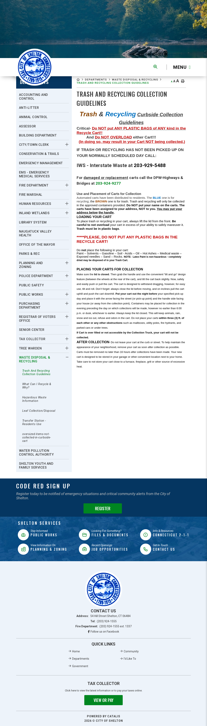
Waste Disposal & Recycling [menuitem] (34, 359)
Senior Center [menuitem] (31, 330)
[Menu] (179, 67)
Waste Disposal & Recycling (103, 84)
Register (102, 508)
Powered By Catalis (103, 716)
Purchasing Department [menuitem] (30, 305)
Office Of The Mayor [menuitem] (37, 245)
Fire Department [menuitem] (34, 185)
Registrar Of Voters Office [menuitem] (37, 319)
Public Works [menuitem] (31, 294)
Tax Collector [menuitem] (32, 339)
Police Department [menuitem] (36, 276)
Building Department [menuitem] (38, 135)
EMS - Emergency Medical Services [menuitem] (34, 174)
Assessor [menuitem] (27, 126)
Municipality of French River (34, 67)
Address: (103, 616)
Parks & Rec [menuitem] (29, 254)
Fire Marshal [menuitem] (30, 195)
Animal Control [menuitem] (33, 117)
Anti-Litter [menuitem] (29, 108)
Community (131, 651)
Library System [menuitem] (33, 222)
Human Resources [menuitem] (35, 204)
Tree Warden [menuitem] (30, 348)
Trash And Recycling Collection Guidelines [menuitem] (36, 372)
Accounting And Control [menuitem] (33, 97)
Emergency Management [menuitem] (41, 163)
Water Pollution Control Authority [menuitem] (36, 452)
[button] (67, 144)
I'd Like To (130, 658)
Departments (98, 80)
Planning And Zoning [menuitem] (31, 265)
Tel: (103, 621)
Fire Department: (103, 626)
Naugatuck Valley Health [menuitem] (35, 233)
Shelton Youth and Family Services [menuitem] (36, 465)
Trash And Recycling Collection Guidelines (118, 88)
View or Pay (103, 700)
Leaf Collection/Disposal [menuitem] (38, 411)
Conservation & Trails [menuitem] (39, 154)
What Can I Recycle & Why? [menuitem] (36, 385)
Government (80, 666)
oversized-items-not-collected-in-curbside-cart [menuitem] (36, 437)
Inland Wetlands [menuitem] (34, 213)
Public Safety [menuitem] (31, 285)
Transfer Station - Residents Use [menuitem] (34, 422)
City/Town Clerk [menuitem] (34, 145)
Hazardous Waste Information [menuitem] (34, 399)
